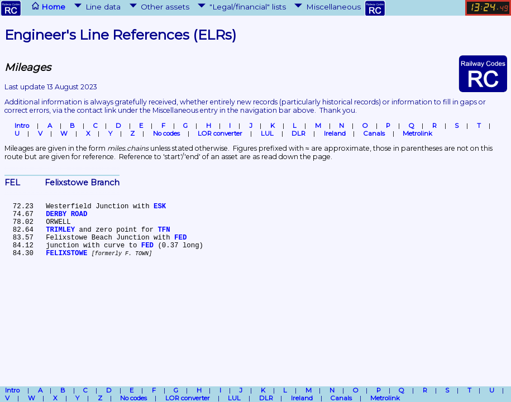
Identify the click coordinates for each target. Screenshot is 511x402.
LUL (267, 133)
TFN (163, 230)
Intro (22, 126)
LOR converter (220, 133)
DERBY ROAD (66, 214)
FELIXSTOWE (66, 253)
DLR (298, 133)
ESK (160, 206)
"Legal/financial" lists (240, 6)
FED (180, 238)
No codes (166, 133)
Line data (97, 6)
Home (33, 8)
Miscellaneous (326, 6)
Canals (374, 133)
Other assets (158, 6)
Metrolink (417, 133)
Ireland (335, 133)
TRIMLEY (60, 230)
